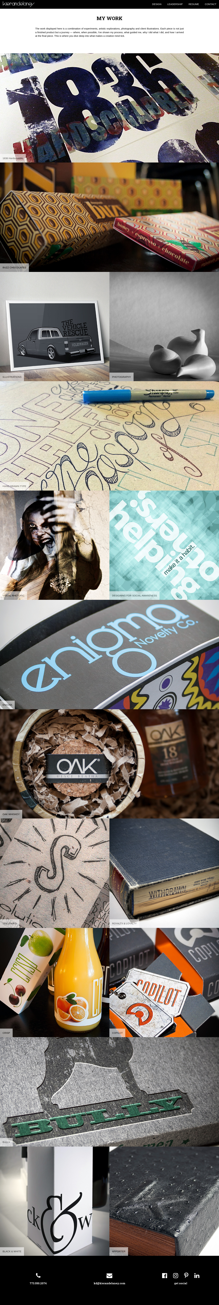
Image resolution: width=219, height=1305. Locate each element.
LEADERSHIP (175, 4)
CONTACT (210, 4)
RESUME (194, 4)
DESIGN (156, 4)
